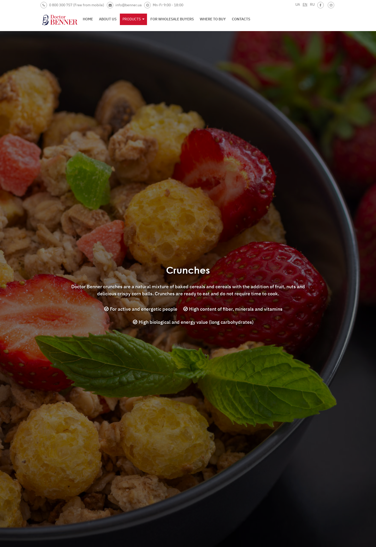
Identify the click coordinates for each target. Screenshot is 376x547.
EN (305, 4)
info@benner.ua (124, 5)
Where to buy (213, 19)
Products (133, 19)
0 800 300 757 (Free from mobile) (72, 5)
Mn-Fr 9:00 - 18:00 (163, 5)
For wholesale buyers (172, 19)
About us (107, 19)
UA (297, 4)
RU (312, 4)
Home (88, 19)
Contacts (241, 19)
